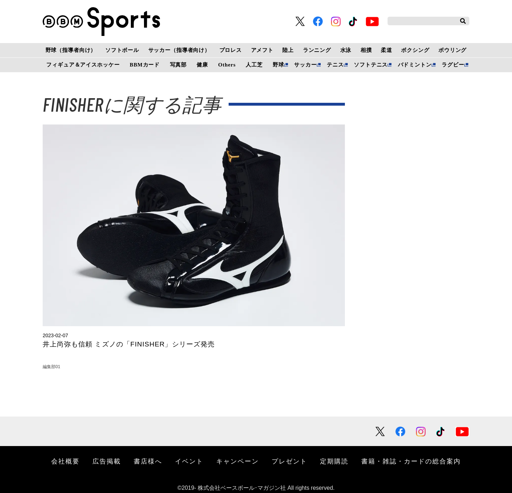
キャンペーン (237, 461)
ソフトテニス (371, 65)
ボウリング (452, 50)
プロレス (230, 50)
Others (227, 65)
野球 (278, 65)
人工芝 (254, 65)
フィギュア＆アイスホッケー (82, 65)
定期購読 (334, 461)
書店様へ (148, 461)
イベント (189, 461)
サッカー (305, 65)
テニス (335, 65)
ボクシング (415, 50)
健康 (202, 65)
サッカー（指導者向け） (179, 50)
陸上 (288, 50)
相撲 (366, 50)
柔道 (386, 50)
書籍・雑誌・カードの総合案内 (411, 461)
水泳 (346, 50)
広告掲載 (106, 461)
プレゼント (289, 461)
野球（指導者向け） (71, 50)
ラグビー (453, 65)
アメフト (262, 50)
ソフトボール (122, 50)
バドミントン (415, 65)
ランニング (317, 50)
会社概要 (65, 461)
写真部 (178, 65)
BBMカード (145, 65)
